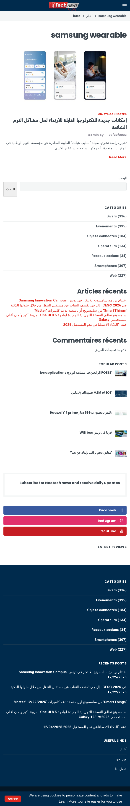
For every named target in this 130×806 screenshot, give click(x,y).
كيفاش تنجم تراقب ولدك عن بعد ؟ (91, 452)
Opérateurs (107, 246)
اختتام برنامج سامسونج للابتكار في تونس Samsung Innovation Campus (73, 300)
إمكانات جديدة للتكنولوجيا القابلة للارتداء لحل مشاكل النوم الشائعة (70, 124)
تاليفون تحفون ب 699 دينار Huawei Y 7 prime (81, 412)
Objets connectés (112, 114)
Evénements (106, 226)
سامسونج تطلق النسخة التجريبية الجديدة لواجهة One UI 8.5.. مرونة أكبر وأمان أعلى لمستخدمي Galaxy (66, 317)
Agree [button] (13, 798)
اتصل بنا (121, 769)
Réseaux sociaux (105, 256)
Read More (118, 157)
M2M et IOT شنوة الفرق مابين (91, 392)
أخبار (123, 749)
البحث (123, 178)
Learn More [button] (67, 801)
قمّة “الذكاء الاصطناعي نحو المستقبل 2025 (95, 325)
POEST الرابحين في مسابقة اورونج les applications (76, 372)
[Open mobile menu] (124, 5)
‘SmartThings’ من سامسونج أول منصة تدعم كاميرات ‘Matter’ (80, 310)
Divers (112, 216)
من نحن (121, 759)
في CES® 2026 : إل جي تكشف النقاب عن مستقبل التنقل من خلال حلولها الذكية (68, 305)
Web (113, 276)
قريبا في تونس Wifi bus (96, 432)
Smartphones (105, 266)
